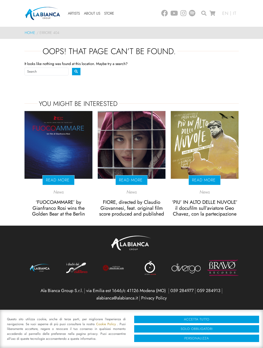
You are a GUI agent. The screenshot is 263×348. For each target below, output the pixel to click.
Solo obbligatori (197, 328)
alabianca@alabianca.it (117, 298)
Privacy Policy (154, 298)
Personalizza (196, 338)
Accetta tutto (196, 319)
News (59, 192)
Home (30, 32)
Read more (58, 180)
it (234, 13)
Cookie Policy (106, 324)
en (225, 13)
